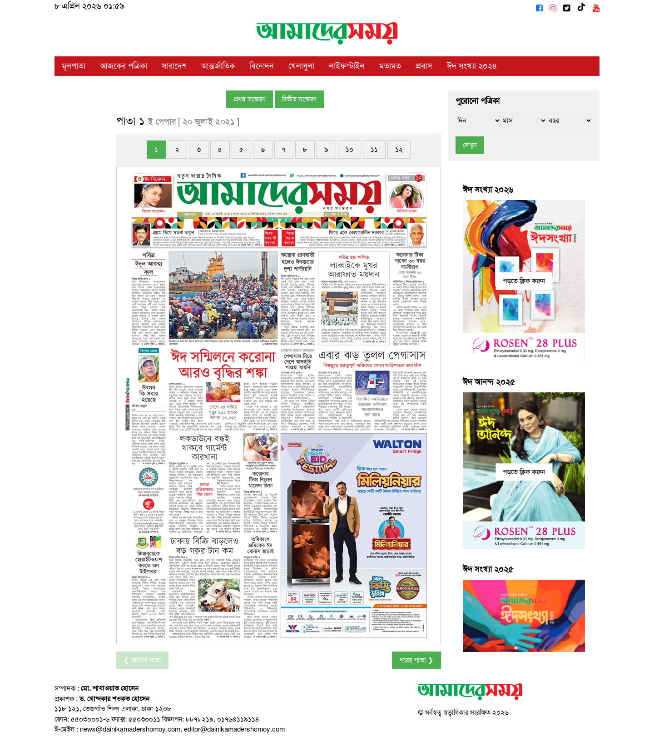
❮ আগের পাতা (142, 660)
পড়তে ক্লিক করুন (524, 281)
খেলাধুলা (301, 65)
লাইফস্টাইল (347, 65)
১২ (399, 149)
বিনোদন (261, 65)
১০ (349, 149)
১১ (374, 149)
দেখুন (470, 145)
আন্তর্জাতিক (218, 65)
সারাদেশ (174, 65)
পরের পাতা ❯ (416, 660)
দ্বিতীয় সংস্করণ (299, 99)
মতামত (390, 65)
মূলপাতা (73, 65)
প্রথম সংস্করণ (249, 99)
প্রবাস (424, 65)
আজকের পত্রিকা (123, 65)
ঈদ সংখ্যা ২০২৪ (472, 65)
